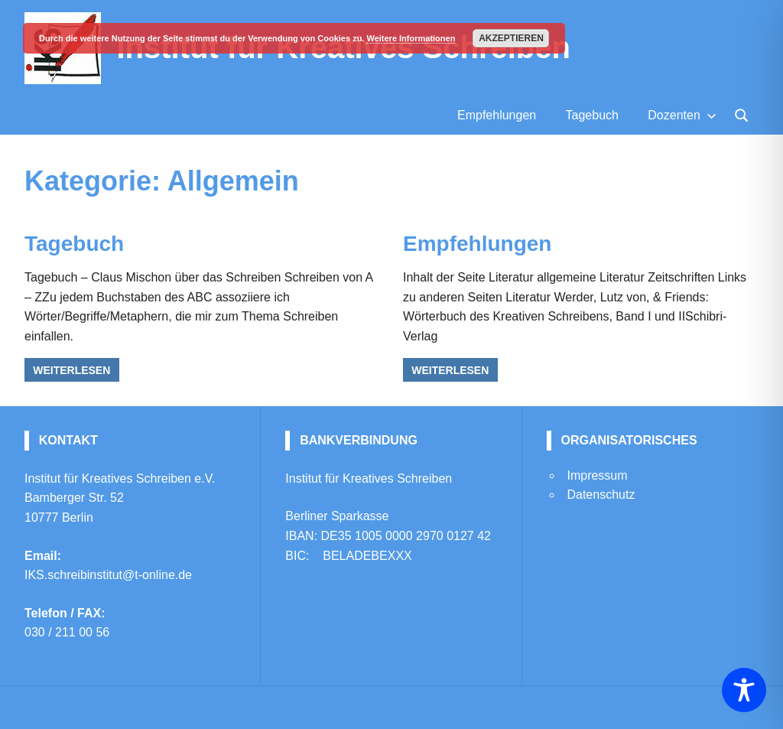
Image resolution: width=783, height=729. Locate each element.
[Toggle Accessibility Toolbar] (744, 690)
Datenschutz (601, 494)
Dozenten (682, 115)
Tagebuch (592, 115)
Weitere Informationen (410, 38)
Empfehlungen (496, 115)
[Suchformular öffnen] (742, 114)
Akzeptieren (511, 38)
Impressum (597, 475)
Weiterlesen (71, 370)
